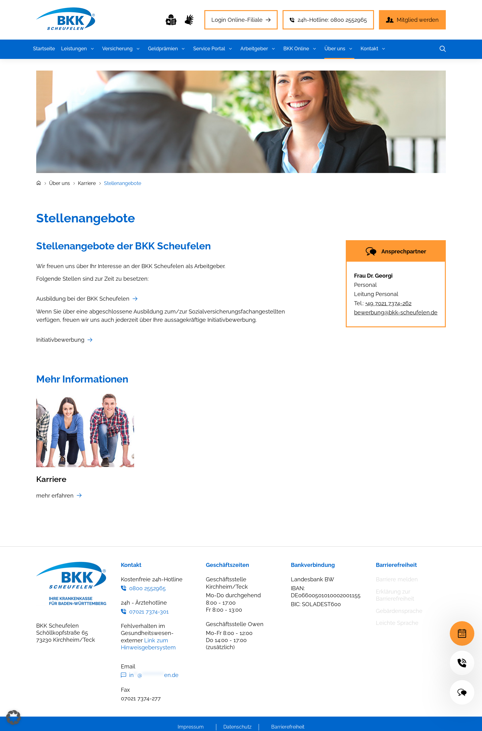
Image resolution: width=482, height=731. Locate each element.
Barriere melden (397, 579)
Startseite (44, 49)
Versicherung (122, 49)
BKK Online (300, 49)
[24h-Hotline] (462, 663)
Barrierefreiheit (287, 727)
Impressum (191, 727)
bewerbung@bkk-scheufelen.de (396, 312)
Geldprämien (167, 49)
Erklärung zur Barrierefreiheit (395, 595)
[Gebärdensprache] (189, 20)
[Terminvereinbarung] (462, 633)
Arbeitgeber (259, 49)
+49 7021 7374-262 (388, 303)
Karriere (87, 183)
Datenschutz (237, 727)
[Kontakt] (462, 692)
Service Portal (213, 49)
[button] (92, 49)
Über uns (339, 49)
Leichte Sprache (397, 623)
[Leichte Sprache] (171, 20)
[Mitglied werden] (412, 19)
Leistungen (78, 49)
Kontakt (374, 49)
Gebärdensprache (399, 611)
